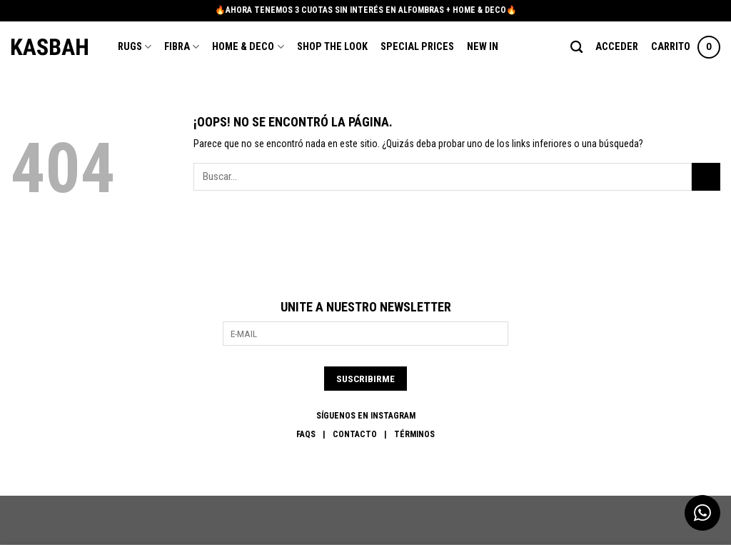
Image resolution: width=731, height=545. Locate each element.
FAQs (306, 434)
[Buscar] (576, 47)
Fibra (181, 47)
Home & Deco (247, 47)
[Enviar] (706, 177)
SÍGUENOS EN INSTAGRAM (365, 416)
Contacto (355, 434)
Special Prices (417, 47)
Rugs (134, 47)
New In (482, 47)
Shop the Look (332, 47)
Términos (414, 434)
